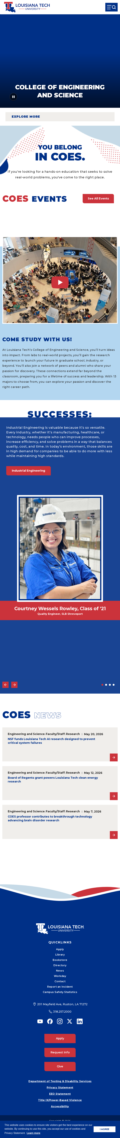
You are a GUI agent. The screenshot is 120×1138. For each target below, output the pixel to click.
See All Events (98, 198)
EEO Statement (60, 1093)
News (60, 970)
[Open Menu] (111, 7)
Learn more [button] (33, 1133)
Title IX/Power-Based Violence (60, 1100)
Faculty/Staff (55, 734)
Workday (60, 976)
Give (60, 1066)
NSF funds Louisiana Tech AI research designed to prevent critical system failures (51, 741)
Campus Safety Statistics (60, 992)
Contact (60, 981)
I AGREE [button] (104, 1129)
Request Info (60, 1052)
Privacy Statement (60, 1087)
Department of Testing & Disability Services (59, 1081)
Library (60, 954)
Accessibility (60, 1106)
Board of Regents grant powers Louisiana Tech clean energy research (53, 779)
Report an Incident (60, 986)
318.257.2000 (62, 1011)
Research (73, 734)
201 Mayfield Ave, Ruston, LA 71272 (62, 1004)
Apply (60, 949)
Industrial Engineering (28, 470)
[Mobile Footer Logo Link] (60, 926)
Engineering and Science (26, 734)
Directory (60, 965)
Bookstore (60, 960)
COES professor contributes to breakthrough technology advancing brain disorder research (50, 818)
